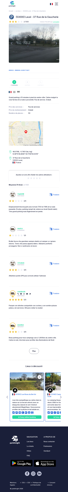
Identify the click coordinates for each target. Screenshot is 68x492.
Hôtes (29, 451)
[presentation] (11, 43)
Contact (41, 83)
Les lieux (18, 11)
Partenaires (48, 446)
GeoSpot (47, 451)
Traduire (54, 194)
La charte (30, 446)
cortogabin (56, 22)
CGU (23, 482)
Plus (34, 351)
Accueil (11, 11)
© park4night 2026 (16, 488)
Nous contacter (49, 441)
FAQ (28, 456)
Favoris (27, 83)
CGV (28, 482)
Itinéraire (14, 83)
